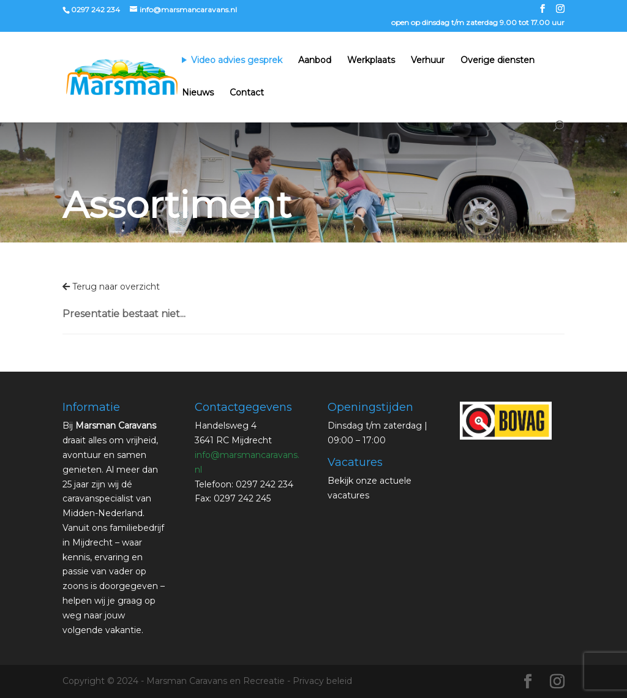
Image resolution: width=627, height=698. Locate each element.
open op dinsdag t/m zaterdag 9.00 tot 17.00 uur (478, 23)
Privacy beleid (322, 680)
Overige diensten (497, 61)
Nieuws (198, 93)
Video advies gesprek (236, 61)
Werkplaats (371, 61)
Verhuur (428, 61)
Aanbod (314, 61)
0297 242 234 (95, 9)
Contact (247, 93)
